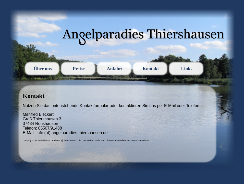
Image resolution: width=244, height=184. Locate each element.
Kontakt (150, 68)
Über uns (43, 68)
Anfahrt (115, 68)
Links (186, 68)
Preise (79, 68)
